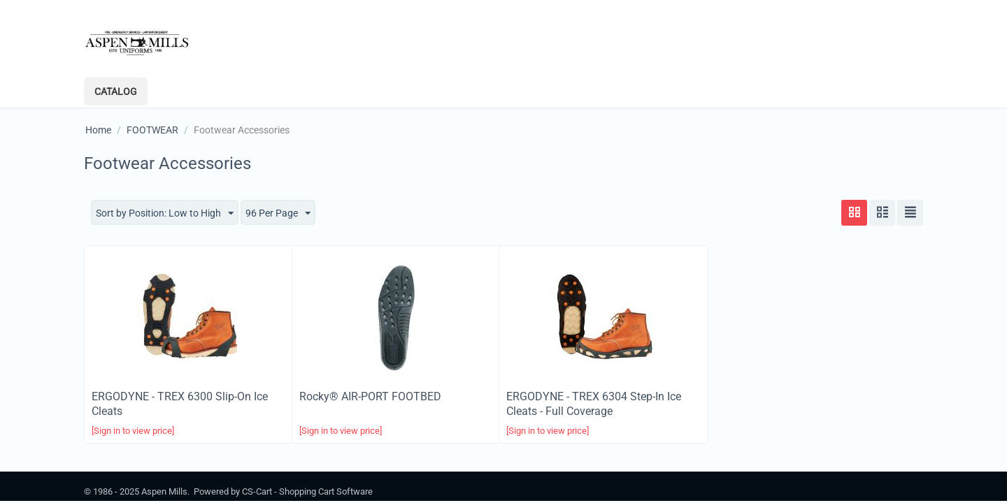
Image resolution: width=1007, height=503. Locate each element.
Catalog (115, 91)
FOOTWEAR (152, 130)
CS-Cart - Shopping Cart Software (307, 491)
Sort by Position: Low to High (165, 214)
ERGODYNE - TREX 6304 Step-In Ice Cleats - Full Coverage (593, 404)
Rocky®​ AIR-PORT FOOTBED (370, 396)
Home (98, 130)
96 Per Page (277, 214)
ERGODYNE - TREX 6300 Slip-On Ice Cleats (180, 404)
